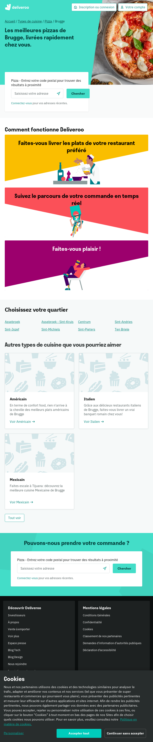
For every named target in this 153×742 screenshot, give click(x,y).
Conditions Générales (96, 615)
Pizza (48, 21)
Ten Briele (122, 329)
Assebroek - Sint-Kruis (57, 322)
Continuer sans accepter (125, 734)
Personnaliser (14, 734)
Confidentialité (92, 622)
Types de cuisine (30, 21)
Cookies (88, 629)
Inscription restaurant (21, 671)
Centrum (84, 322)
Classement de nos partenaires (102, 636)
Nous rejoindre (17, 664)
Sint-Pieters (86, 329)
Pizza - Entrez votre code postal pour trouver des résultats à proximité (46, 83)
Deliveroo (17, 7)
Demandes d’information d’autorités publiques (112, 643)
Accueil (10, 21)
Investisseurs (16, 615)
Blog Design (15, 657)
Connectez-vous (21, 103)
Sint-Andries (123, 322)
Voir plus (13, 636)
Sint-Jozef (12, 329)
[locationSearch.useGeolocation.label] (58, 93)
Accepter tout (79, 734)
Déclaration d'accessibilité (99, 650)
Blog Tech (14, 650)
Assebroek (12, 322)
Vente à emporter (19, 629)
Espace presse (17, 643)
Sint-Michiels (50, 329)
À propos (13, 622)
